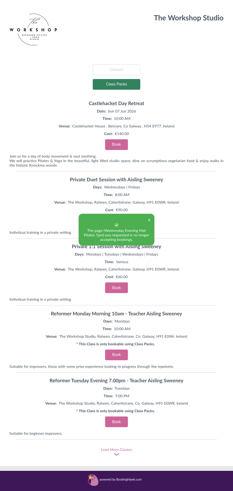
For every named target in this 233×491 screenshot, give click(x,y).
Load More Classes (116, 449)
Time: (107, 118)
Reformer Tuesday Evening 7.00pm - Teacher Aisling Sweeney (116, 380)
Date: (101, 111)
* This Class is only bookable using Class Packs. (115, 343)
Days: (97, 187)
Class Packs (116, 84)
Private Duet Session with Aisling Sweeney (116, 179)
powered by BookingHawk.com (121, 479)
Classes (116, 70)
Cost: (108, 133)
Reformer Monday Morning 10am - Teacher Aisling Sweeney (116, 313)
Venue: (64, 126)
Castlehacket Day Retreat (116, 103)
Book (116, 144)
